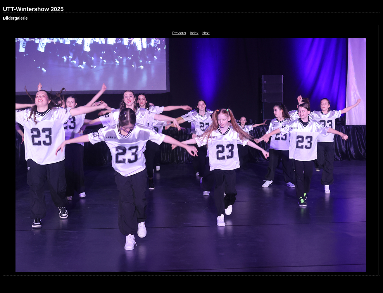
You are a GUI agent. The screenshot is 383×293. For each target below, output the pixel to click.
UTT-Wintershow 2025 (33, 9)
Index (194, 33)
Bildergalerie (15, 18)
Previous (179, 33)
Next (206, 33)
